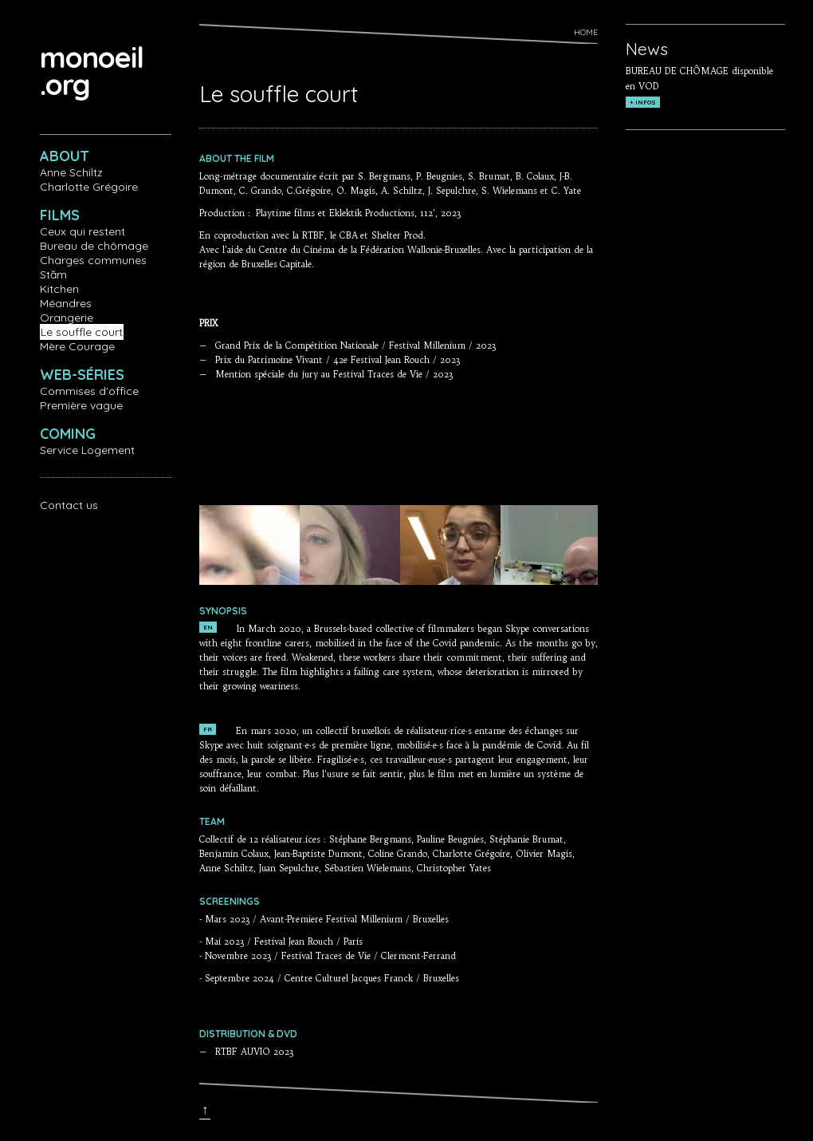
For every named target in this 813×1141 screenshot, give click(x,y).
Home (586, 32)
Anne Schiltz (71, 172)
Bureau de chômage (94, 246)
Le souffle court (82, 332)
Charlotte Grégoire (89, 187)
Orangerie (66, 317)
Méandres (66, 303)
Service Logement (87, 450)
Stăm (53, 274)
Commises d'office (89, 391)
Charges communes (93, 260)
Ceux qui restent (82, 231)
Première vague (81, 405)
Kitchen (59, 289)
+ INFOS (643, 102)
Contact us (69, 505)
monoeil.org (91, 70)
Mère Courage (77, 346)
